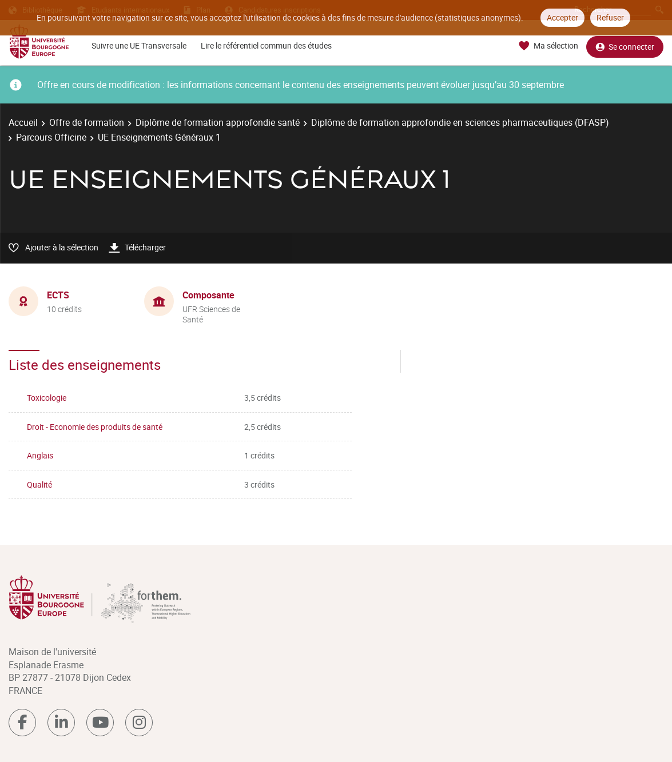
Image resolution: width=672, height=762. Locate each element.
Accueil (23, 122)
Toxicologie (46, 397)
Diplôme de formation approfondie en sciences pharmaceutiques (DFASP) (460, 122)
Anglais (40, 455)
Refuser (610, 17)
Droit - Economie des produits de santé (94, 426)
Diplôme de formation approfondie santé (218, 122)
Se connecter (624, 46)
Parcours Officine (51, 137)
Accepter (562, 17)
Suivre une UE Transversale (139, 45)
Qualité (39, 484)
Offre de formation (86, 122)
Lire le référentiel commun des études (266, 45)
